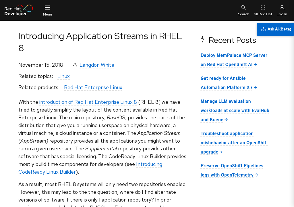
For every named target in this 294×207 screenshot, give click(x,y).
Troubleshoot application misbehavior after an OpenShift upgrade (234, 143)
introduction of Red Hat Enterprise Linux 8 (88, 102)
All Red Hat (263, 10)
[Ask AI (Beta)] (275, 29)
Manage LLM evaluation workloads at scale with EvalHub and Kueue (235, 111)
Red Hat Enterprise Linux (93, 87)
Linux (63, 76)
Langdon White (97, 65)
